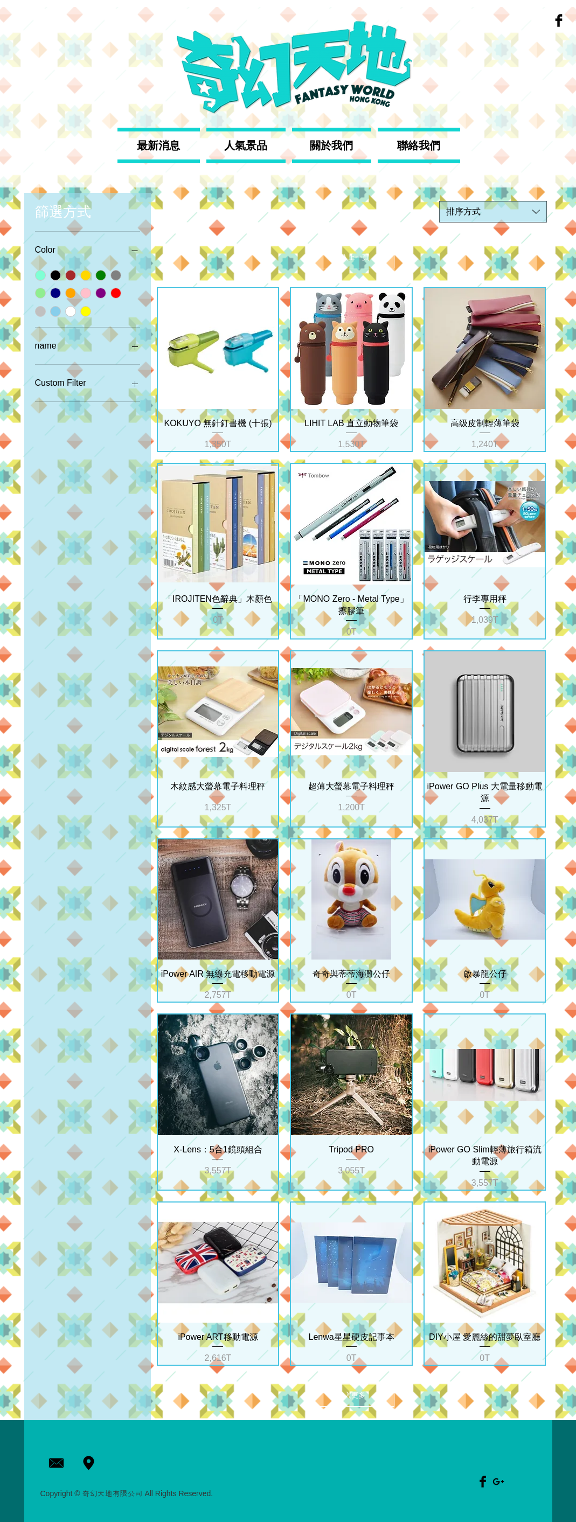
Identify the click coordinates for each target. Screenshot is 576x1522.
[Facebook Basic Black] (558, 20)
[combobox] (493, 212)
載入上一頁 (351, 257)
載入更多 (351, 1395)
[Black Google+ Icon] (498, 1482)
